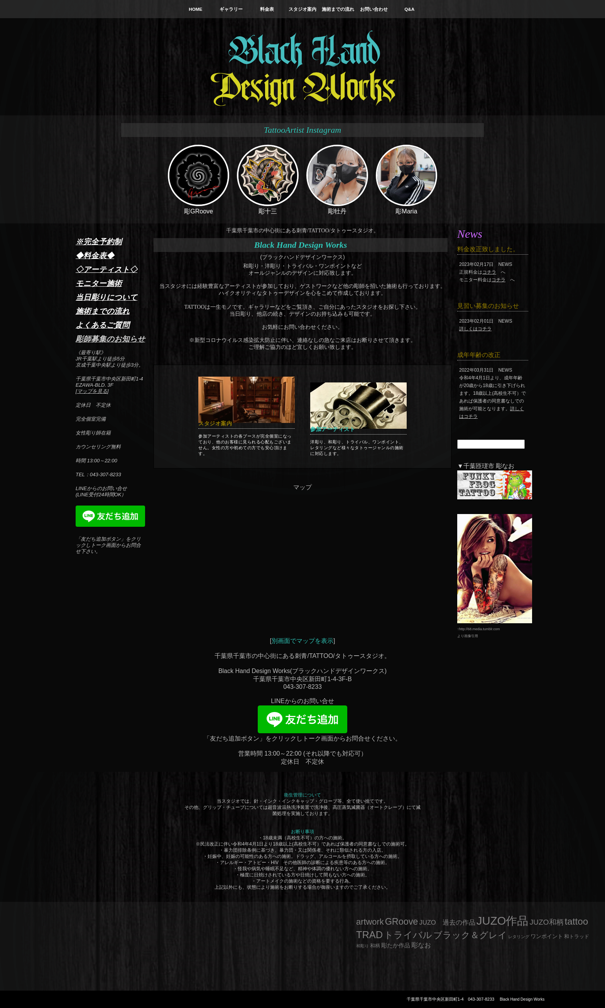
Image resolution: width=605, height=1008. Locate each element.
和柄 (375, 946)
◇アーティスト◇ (106, 269)
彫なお (421, 945)
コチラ (489, 272)
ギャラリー (231, 9)
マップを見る (92, 391)
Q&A (409, 9)
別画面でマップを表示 (302, 641)
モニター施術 (99, 283)
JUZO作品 (503, 920)
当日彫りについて (106, 297)
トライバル (408, 935)
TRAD (369, 934)
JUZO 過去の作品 (447, 922)
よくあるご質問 (103, 325)
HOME (195, 9)
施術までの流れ (338, 9)
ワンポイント (547, 936)
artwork (370, 922)
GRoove (401, 922)
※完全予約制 (99, 241)
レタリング (518, 936)
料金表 (267, 9)
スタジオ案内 (302, 9)
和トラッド (576, 936)
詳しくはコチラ (475, 328)
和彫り (362, 946)
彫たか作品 (395, 945)
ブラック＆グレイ (470, 935)
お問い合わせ (374, 9)
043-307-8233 (481, 999)
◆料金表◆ (95, 255)
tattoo (576, 921)
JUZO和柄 (547, 922)
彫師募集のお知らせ (110, 339)
